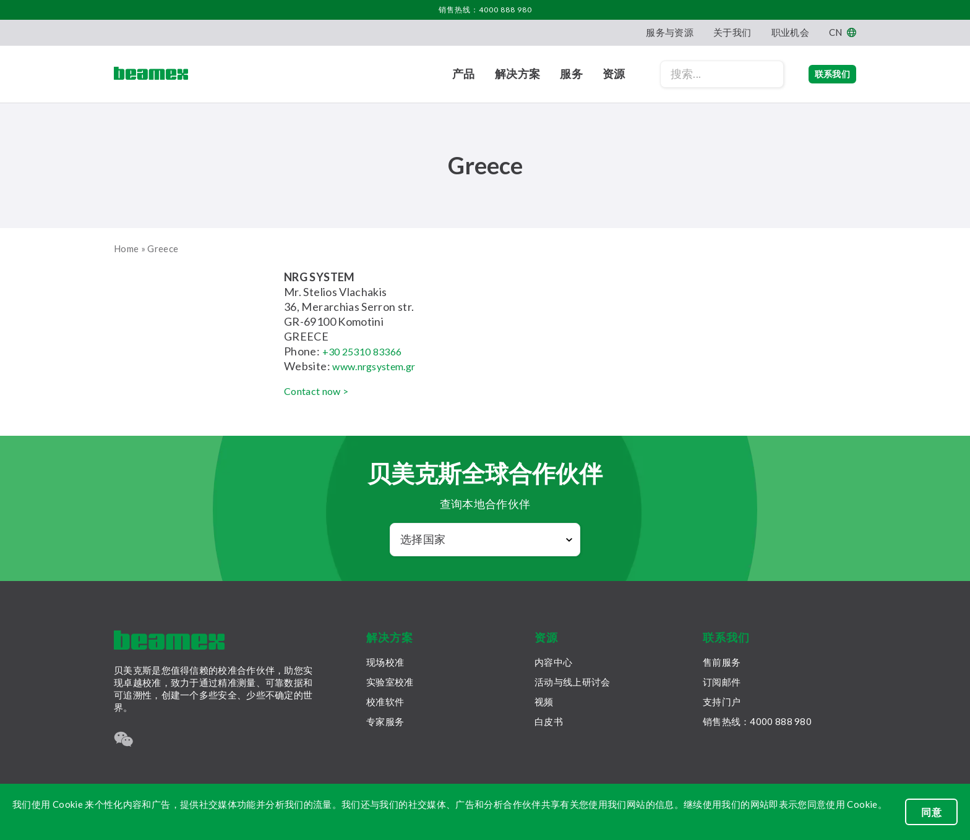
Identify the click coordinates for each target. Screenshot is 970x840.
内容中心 (553, 662)
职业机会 (790, 32)
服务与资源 (669, 32)
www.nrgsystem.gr (380, 366)
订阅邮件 (721, 681)
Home (126, 248)
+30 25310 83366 (366, 351)
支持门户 (721, 701)
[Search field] (697, 74)
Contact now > (321, 390)
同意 (931, 812)
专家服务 (385, 721)
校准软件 (385, 701)
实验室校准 (390, 681)
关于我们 (732, 32)
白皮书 (548, 721)
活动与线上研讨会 (572, 681)
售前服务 (721, 662)
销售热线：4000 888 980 (485, 9)
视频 (544, 701)
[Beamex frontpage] (151, 74)
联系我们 (820, 74)
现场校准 (385, 662)
